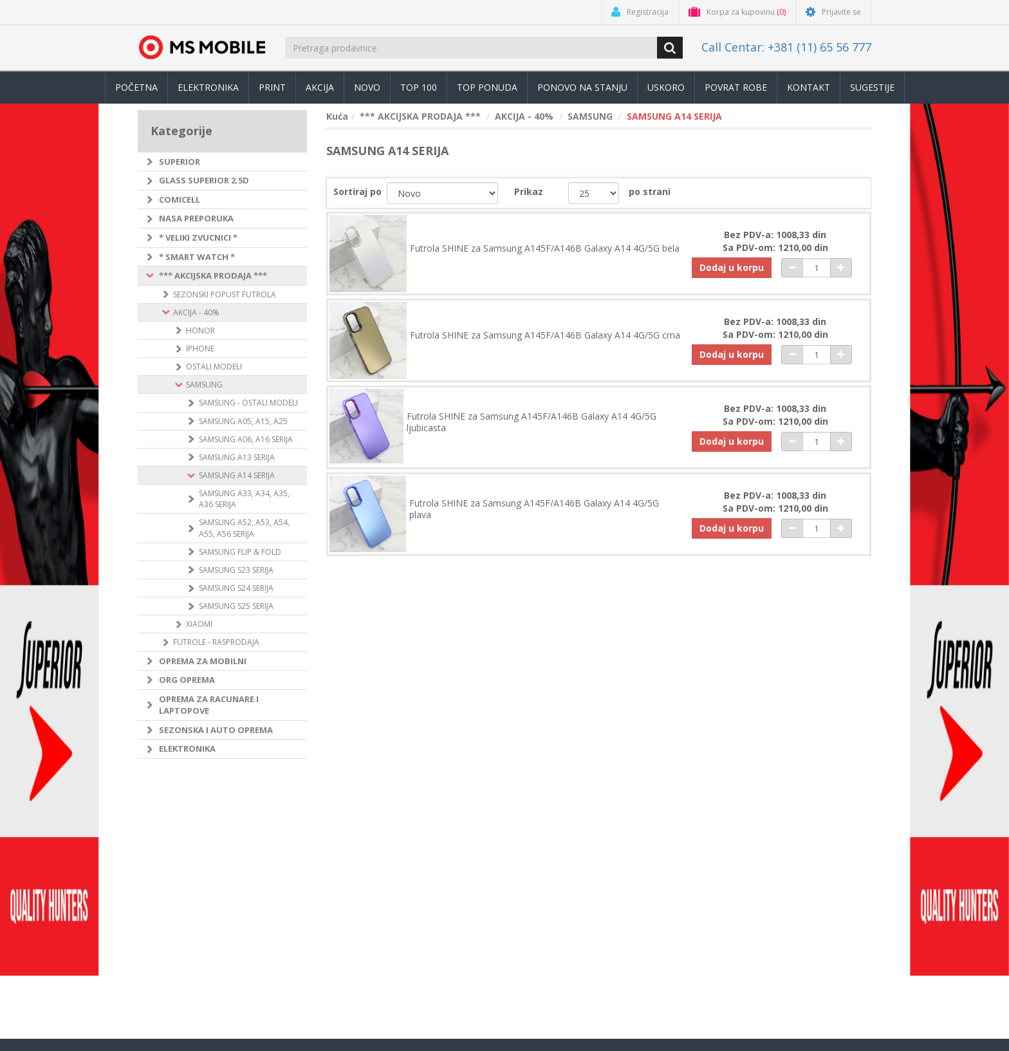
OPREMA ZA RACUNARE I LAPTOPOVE (209, 705)
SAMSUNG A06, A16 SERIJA (246, 439)
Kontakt (808, 87)
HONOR (200, 330)
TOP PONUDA (487, 87)
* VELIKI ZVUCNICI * (198, 237)
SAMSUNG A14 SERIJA (237, 475)
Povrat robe (736, 87)
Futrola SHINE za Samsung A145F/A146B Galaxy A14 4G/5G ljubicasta (531, 422)
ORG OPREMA (187, 679)
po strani (650, 191)
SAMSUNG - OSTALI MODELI (248, 402)
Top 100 (418, 87)
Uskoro (666, 87)
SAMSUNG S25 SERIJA (236, 605)
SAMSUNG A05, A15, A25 (243, 421)
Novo (367, 87)
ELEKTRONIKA (187, 748)
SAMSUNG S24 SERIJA (236, 587)
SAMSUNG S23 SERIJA (236, 569)
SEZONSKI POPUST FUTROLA (224, 294)
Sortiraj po (357, 191)
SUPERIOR (179, 161)
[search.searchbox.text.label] (472, 48)
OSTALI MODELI (214, 366)
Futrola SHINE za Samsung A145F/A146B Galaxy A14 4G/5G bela (545, 248)
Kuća (337, 116)
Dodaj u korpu (731, 267)
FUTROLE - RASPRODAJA (216, 642)
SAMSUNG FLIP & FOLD (240, 551)
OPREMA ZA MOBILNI (202, 661)
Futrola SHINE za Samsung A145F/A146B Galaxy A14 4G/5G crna (545, 335)
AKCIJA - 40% (196, 312)
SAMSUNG (204, 384)
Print (272, 87)
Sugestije (872, 87)
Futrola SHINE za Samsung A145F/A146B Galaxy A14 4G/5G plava (534, 509)
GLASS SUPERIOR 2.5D (204, 180)
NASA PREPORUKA (196, 218)
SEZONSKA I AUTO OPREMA (216, 730)
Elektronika (208, 87)
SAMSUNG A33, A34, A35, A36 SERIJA (244, 499)
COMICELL (179, 199)
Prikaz (528, 191)
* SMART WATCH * (197, 257)
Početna (136, 87)
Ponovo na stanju (582, 87)
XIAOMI (199, 624)
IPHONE (200, 348)
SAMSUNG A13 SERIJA (237, 457)
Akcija (320, 87)
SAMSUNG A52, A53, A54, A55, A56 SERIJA (244, 528)
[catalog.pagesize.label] (593, 193)
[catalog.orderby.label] (442, 193)
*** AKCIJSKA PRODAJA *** (213, 275)
